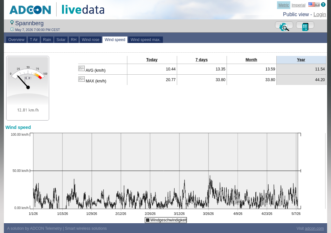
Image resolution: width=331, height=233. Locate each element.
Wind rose (90, 39)
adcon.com (314, 228)
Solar (61, 39)
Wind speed (114, 39)
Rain (47, 39)
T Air (34, 39)
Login (320, 14)
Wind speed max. (145, 39)
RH (74, 39)
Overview (16, 39)
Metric (283, 5)
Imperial (298, 5)
